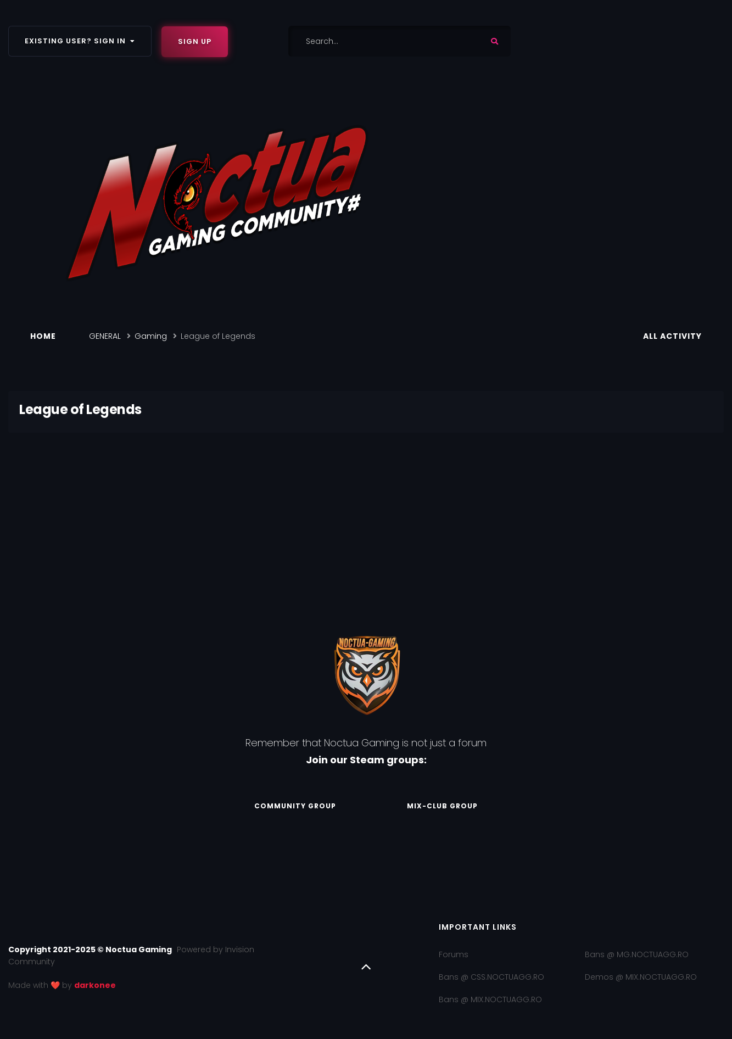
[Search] (372, 41)
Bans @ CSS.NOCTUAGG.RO (491, 976)
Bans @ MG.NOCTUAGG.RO (637, 954)
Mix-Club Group (442, 806)
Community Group (295, 806)
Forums (453, 954)
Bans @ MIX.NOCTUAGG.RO (490, 999)
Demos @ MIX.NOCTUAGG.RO (641, 976)
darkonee (95, 985)
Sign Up (194, 41)
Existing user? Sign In (80, 41)
